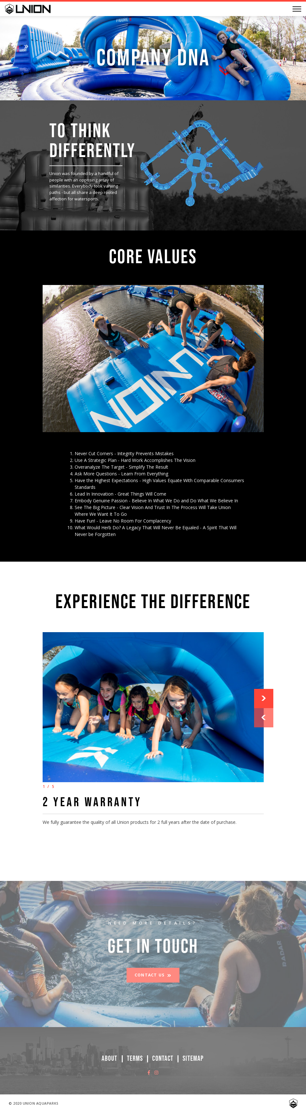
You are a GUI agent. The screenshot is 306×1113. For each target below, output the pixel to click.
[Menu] (297, 9)
